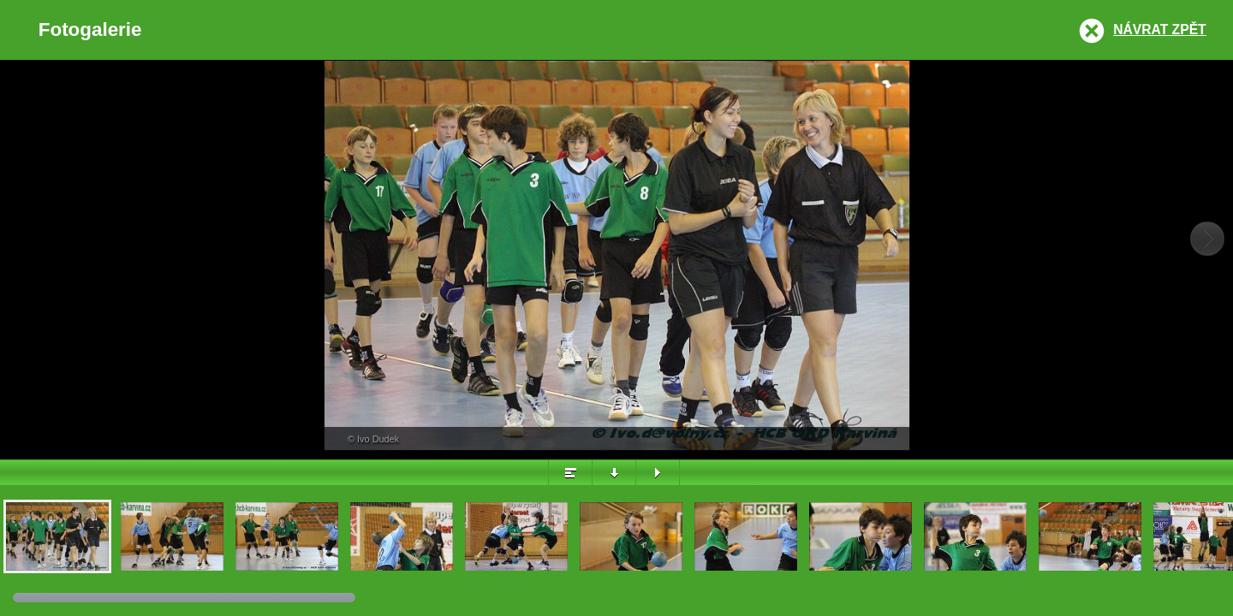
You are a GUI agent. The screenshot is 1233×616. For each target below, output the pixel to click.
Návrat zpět (1159, 29)
